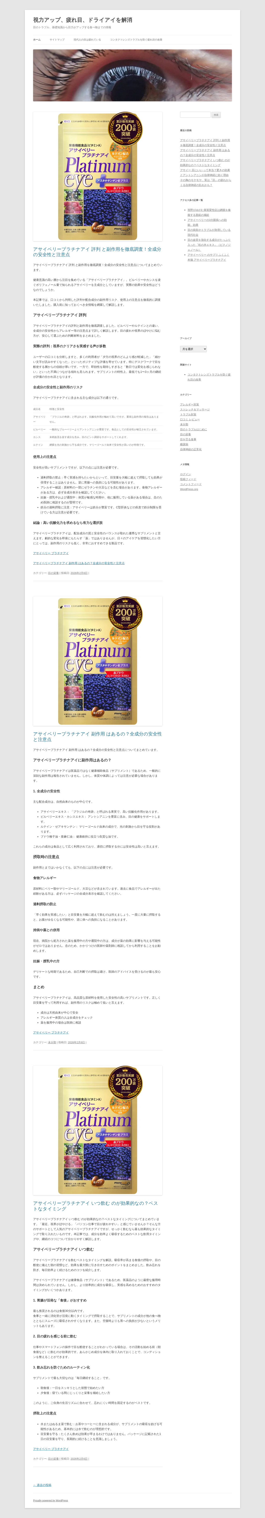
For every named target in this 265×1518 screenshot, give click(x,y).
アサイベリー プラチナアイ (51, 553)
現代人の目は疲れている (87, 39)
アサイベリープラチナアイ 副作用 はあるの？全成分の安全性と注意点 (79, 563)
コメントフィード (191, 484)
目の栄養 (53, 573)
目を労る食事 (188, 439)
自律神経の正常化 (191, 449)
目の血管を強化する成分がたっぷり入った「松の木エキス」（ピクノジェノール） (209, 244)
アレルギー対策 (189, 404)
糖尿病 (184, 444)
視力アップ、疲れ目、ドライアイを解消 (82, 20)
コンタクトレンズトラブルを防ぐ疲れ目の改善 (136, 39)
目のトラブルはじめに (193, 429)
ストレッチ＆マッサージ (195, 409)
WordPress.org (189, 489)
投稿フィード (188, 479)
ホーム (37, 39)
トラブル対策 (188, 414)
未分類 (52, 1042)
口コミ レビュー (190, 419)
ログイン (185, 474)
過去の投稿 (42, 1485)
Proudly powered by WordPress (50, 1500)
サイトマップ (57, 39)
